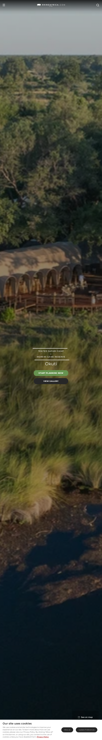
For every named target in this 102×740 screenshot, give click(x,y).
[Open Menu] (4, 5)
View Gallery (51, 381)
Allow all (67, 730)
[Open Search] (97, 5)
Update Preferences (87, 730)
